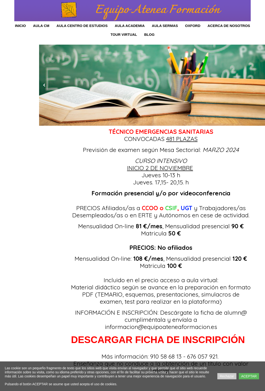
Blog (149, 34)
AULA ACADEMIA (130, 26)
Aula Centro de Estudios (81, 26)
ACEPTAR (249, 376)
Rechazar (227, 376)
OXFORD (192, 26)
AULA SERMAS (165, 26)
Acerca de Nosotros (229, 26)
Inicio (20, 26)
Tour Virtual (124, 34)
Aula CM (41, 26)
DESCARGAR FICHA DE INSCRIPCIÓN (158, 339)
